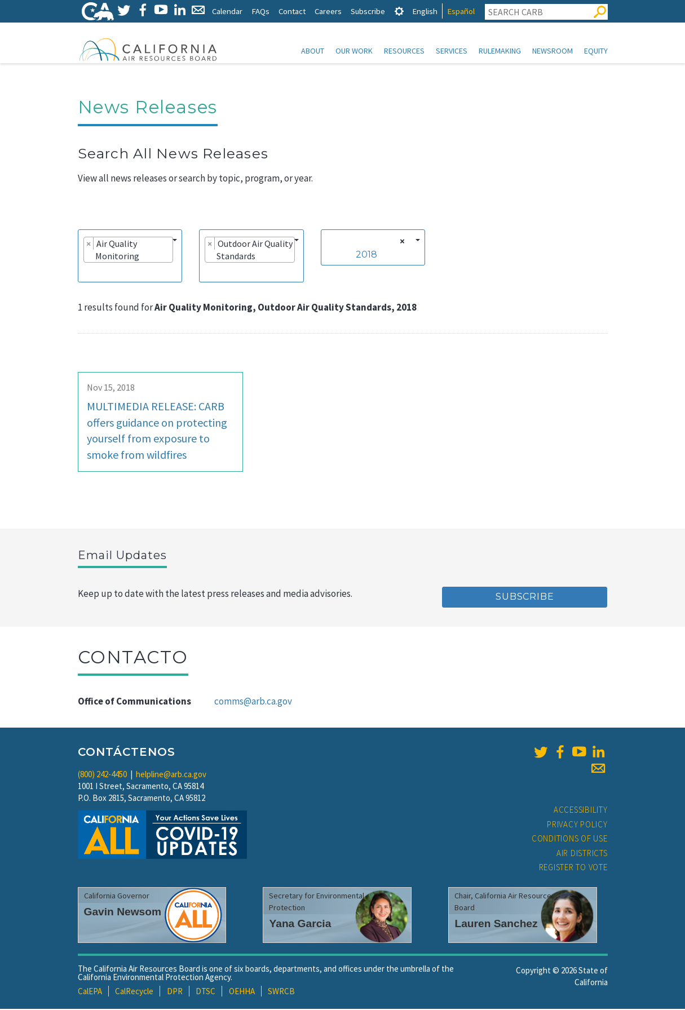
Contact (292, 11)
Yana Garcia (300, 925)
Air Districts (582, 854)
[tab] (399, 11)
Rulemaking (500, 51)
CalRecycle (134, 992)
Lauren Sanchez (495, 925)
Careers (328, 11)
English (424, 11)
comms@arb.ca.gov (253, 702)
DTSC (205, 992)
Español (461, 11)
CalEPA (90, 992)
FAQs (260, 11)
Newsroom (552, 51)
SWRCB (281, 992)
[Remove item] (89, 244)
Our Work (354, 51)
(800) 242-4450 (102, 775)
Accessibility (581, 810)
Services (451, 51)
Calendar (227, 11)
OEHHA (242, 992)
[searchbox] (86, 273)
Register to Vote (573, 868)
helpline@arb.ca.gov (171, 775)
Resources (404, 51)
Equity (596, 51)
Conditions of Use (570, 839)
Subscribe (368, 11)
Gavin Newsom (123, 913)
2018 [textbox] (366, 255)
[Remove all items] (400, 242)
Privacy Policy (577, 825)
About (312, 51)
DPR (175, 992)
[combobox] (130, 257)
